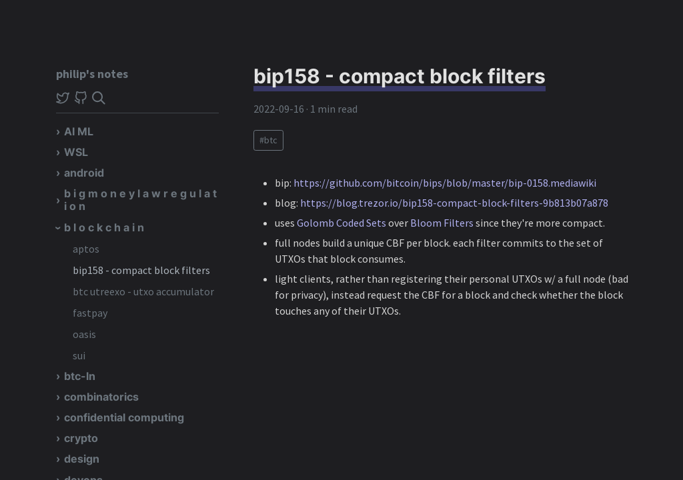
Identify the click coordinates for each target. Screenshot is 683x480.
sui (79, 355)
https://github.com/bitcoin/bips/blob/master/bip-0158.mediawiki (444, 182)
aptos (86, 248)
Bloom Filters (442, 222)
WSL (76, 152)
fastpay (90, 312)
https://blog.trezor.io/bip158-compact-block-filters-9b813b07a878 (454, 202)
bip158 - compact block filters (141, 270)
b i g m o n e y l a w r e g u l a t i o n (140, 200)
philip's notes (92, 73)
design (81, 458)
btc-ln (79, 376)
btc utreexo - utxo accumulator (143, 291)
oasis (84, 334)
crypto (81, 438)
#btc (268, 140)
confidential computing (124, 417)
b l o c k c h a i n (104, 227)
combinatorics (101, 396)
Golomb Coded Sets (341, 222)
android (84, 172)
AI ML (78, 131)
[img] (98, 98)
